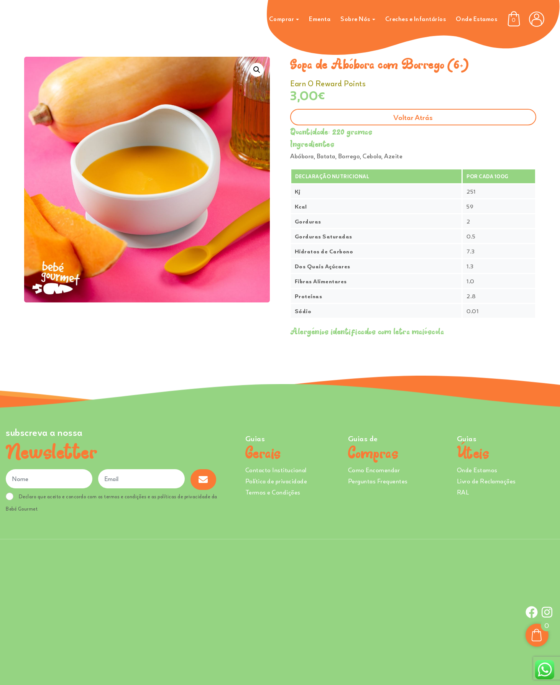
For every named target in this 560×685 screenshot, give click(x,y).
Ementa (319, 19)
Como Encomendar (374, 470)
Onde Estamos (476, 19)
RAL (463, 492)
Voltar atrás (413, 117)
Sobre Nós (355, 19)
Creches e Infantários (415, 19)
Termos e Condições (273, 492)
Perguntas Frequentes (378, 481)
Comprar (281, 19)
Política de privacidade (276, 481)
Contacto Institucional (276, 470)
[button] (257, 70)
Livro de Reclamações (486, 481)
